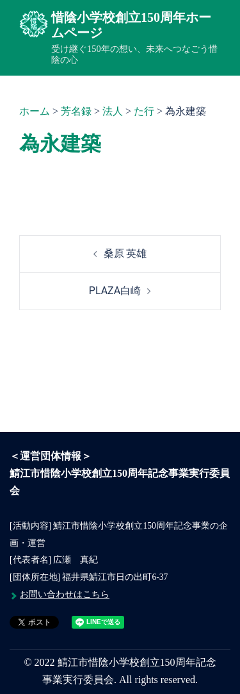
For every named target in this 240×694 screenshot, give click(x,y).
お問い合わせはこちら (64, 594)
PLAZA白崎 (115, 291)
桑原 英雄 (125, 253)
